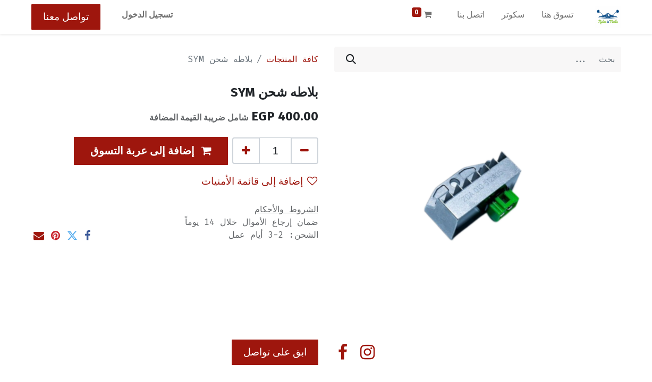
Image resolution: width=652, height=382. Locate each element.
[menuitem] (557, 17)
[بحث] (351, 59)
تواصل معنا (66, 17)
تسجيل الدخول (147, 15)
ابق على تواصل (275, 352)
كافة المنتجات (292, 59)
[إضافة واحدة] (246, 150)
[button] (151, 151)
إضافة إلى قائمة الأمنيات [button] (259, 181)
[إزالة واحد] (304, 150)
